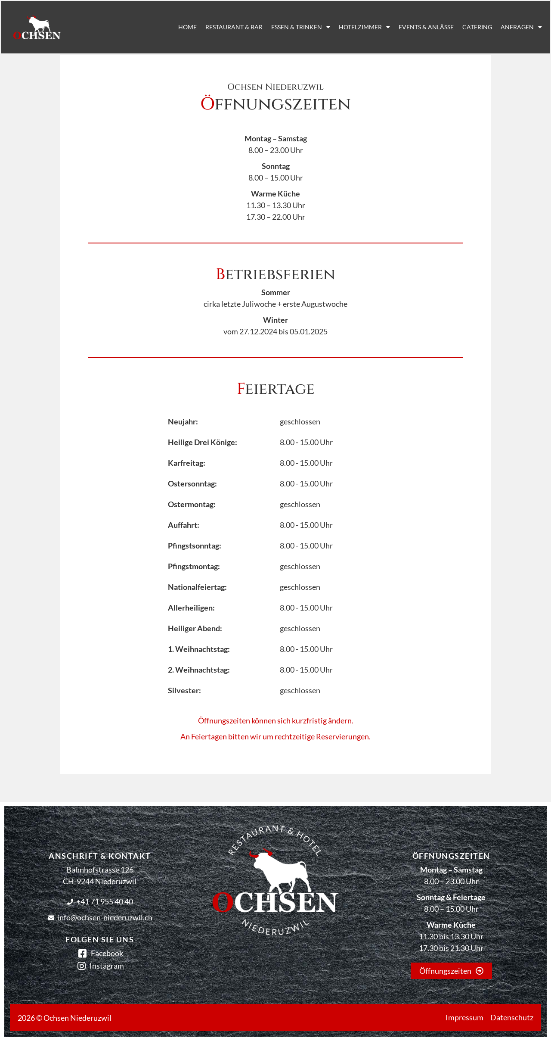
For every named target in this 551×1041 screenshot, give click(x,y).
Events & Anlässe (412, 27)
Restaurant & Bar (219, 27)
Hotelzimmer (350, 27)
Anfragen (507, 27)
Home (173, 27)
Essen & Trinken (286, 27)
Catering (463, 27)
